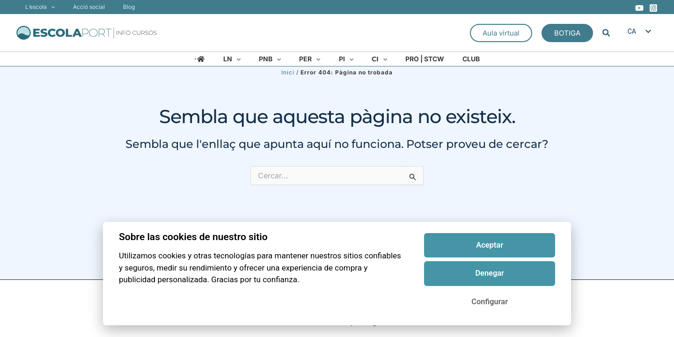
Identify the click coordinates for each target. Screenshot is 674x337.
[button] (501, 33)
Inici (287, 72)
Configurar (489, 301)
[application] (47, 7)
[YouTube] (639, 8)
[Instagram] (653, 8)
